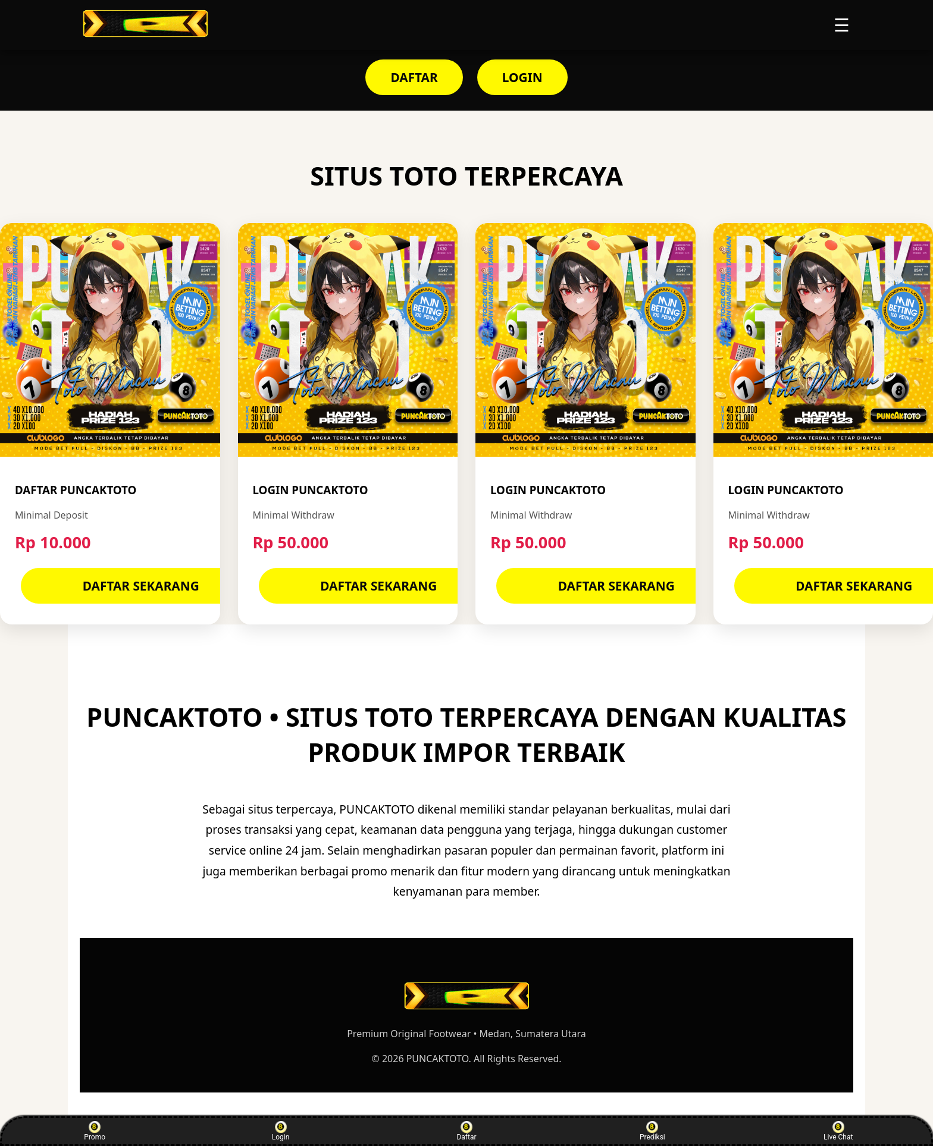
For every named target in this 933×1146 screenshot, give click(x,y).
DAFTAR (413, 77)
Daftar (466, 1131)
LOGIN (522, 77)
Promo (94, 1131)
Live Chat (838, 1131)
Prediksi (652, 1131)
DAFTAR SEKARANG (141, 585)
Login (281, 1131)
